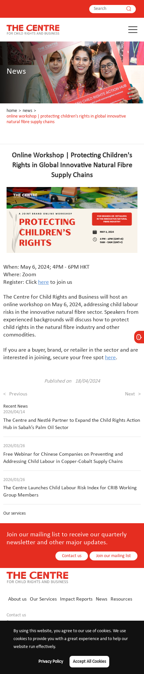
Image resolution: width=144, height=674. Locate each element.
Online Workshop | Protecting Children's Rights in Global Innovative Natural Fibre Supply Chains (66, 119)
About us (17, 599)
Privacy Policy (50, 661)
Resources (121, 599)
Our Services (43, 599)
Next (133, 394)
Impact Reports (76, 599)
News (27, 110)
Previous (15, 394)
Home (12, 110)
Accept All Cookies (89, 661)
